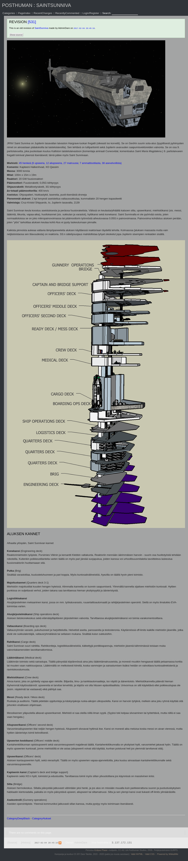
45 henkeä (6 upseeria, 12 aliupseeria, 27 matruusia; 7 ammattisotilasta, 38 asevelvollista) (70, 162)
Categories (9, 13)
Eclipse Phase (100, 850)
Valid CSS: (150, 854)
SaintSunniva (53, 5)
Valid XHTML (137, 854)
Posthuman (17, 5)
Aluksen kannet (23, 534)
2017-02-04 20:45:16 (84, 28)
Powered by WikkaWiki (167, 854)
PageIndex (24, 13)
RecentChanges (43, 13)
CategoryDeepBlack (18, 818)
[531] (32, 22)
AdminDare (80, 842)
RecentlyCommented (67, 13)
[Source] (12, 842)
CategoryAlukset (41, 818)
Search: (107, 13)
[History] (25, 842)
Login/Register (91, 13)
